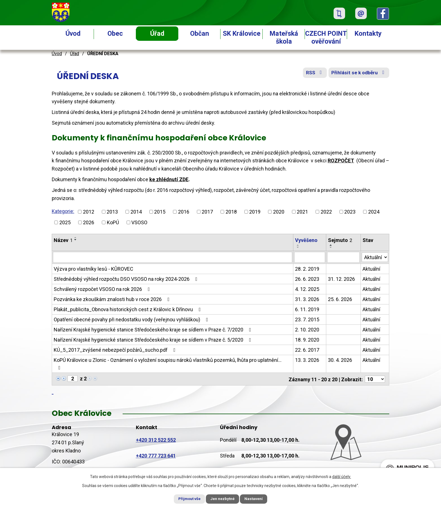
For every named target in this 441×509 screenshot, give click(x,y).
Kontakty (368, 33)
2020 (278, 212)
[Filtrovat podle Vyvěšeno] (309, 257)
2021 (302, 212)
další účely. (341, 476)
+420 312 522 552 (156, 439)
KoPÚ (113, 222)
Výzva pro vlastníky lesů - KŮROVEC (93, 269)
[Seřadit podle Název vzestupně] (76, 237)
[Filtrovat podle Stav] (375, 256)
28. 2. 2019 (307, 269)
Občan (199, 33)
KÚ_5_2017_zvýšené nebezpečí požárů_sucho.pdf (116, 350)
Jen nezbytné (223, 498)
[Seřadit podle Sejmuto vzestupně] (331, 245)
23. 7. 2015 (307, 319)
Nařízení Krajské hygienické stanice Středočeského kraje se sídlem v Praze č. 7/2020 (153, 329)
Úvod (73, 33)
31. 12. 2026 (341, 279)
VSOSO (139, 222)
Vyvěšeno (306, 240)
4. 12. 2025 (307, 289)
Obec (115, 33)
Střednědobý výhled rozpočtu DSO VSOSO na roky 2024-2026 (127, 279)
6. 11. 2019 (307, 309)
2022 (326, 212)
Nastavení (257, 498)
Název (63, 240)
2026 (88, 222)
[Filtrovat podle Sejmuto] (343, 257)
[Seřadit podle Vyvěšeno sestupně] (298, 247)
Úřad (157, 33)
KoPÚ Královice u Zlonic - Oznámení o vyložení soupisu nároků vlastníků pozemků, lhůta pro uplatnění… (168, 363)
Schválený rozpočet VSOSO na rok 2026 (103, 289)
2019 (254, 212)
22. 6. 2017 (307, 350)
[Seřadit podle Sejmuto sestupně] (331, 247)
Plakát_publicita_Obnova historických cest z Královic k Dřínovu (128, 309)
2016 (183, 212)
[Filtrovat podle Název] (172, 257)
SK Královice (241, 33)
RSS (312, 74)
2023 (350, 212)
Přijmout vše (186, 498)
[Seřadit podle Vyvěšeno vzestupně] (298, 245)
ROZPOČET (341, 160)
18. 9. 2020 (307, 339)
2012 (88, 212)
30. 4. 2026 (340, 360)
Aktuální (371, 269)
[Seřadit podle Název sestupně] (76, 240)
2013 (112, 212)
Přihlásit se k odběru (358, 74)
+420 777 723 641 (156, 455)
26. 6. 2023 (307, 279)
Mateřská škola (284, 37)
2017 (207, 212)
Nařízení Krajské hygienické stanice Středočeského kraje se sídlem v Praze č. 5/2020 (153, 339)
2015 (159, 212)
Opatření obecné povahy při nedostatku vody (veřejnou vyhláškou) (132, 319)
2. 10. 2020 (307, 329)
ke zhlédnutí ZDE (168, 179)
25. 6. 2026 (340, 299)
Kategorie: (63, 211)
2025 (65, 222)
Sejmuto (340, 240)
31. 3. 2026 (307, 299)
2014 (136, 212)
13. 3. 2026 (307, 360)
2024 (373, 212)
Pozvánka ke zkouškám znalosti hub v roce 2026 (113, 299)
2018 (231, 212)
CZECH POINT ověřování (326, 37)
